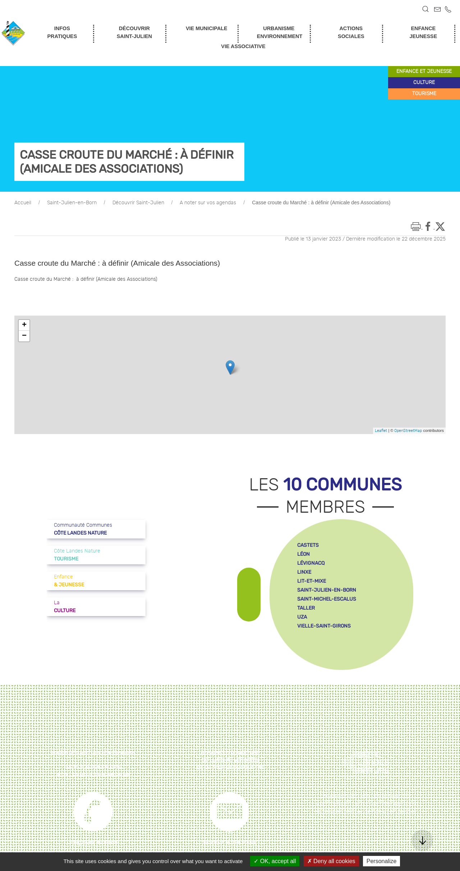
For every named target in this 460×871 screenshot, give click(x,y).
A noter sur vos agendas (208, 202)
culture (424, 82)
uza (302, 617)
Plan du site (339, 795)
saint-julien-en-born (326, 590)
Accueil (22, 202)
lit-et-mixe (311, 581)
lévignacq (311, 563)
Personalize (382, 861)
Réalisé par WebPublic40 (384, 811)
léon (303, 554)
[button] (425, 9)
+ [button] (24, 325)
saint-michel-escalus (326, 599)
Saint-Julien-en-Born (72, 202)
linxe (304, 572)
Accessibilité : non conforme (354, 803)
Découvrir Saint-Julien (138, 202)
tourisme (424, 93)
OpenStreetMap (408, 431)
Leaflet (381, 431)
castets (308, 545)
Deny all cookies (331, 861)
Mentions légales (383, 795)
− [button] (24, 336)
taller (306, 608)
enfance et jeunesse (424, 71)
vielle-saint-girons (324, 626)
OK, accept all (275, 861)
